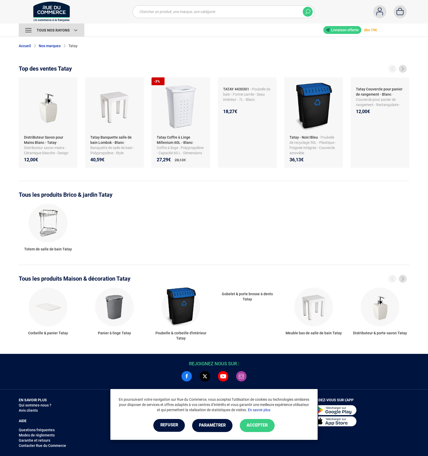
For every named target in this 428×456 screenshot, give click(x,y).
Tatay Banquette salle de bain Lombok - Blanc (111, 140)
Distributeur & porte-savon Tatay (380, 333)
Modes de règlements (37, 435)
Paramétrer (212, 425)
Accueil (25, 46)
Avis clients (28, 410)
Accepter (258, 425)
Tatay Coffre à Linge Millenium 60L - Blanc (175, 140)
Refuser (168, 425)
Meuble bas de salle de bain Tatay (314, 333)
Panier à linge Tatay (114, 333)
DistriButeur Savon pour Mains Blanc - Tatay (43, 140)
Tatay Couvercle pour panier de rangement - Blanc (379, 91)
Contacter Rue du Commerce (42, 445)
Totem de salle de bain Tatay (48, 249)
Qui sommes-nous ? (35, 405)
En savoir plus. (259, 410)
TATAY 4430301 (236, 89)
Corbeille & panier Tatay (48, 333)
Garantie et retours (34, 440)
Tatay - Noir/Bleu (303, 137)
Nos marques (50, 46)
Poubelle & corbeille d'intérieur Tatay (180, 335)
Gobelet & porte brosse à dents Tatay (247, 296)
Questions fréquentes (37, 430)
